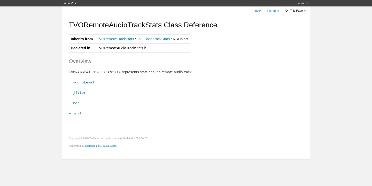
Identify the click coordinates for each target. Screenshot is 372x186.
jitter (77, 92)
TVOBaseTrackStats (153, 39)
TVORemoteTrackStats (115, 39)
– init (75, 113)
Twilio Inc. (303, 3)
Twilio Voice (70, 3)
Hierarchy (273, 10)
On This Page (296, 10)
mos (74, 102)
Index (257, 10)
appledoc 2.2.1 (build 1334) (100, 145)
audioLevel (82, 82)
